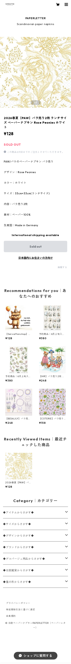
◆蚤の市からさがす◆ (17, 582)
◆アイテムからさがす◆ (18, 512)
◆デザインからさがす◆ (18, 535)
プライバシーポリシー (18, 603)
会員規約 (11, 616)
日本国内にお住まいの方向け (35, 258)
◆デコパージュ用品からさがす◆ (24, 558)
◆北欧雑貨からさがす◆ (18, 570)
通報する (62, 267)
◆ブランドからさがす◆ (18, 547)
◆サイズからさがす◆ (17, 524)
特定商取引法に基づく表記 (20, 609)
